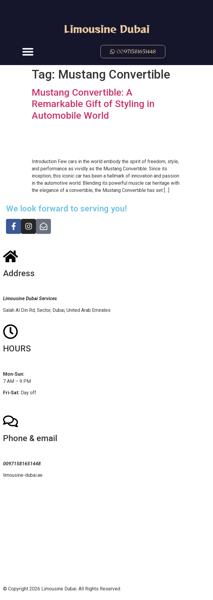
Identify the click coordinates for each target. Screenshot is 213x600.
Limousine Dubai (106, 29)
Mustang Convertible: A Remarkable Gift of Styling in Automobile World (93, 104)
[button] (28, 52)
